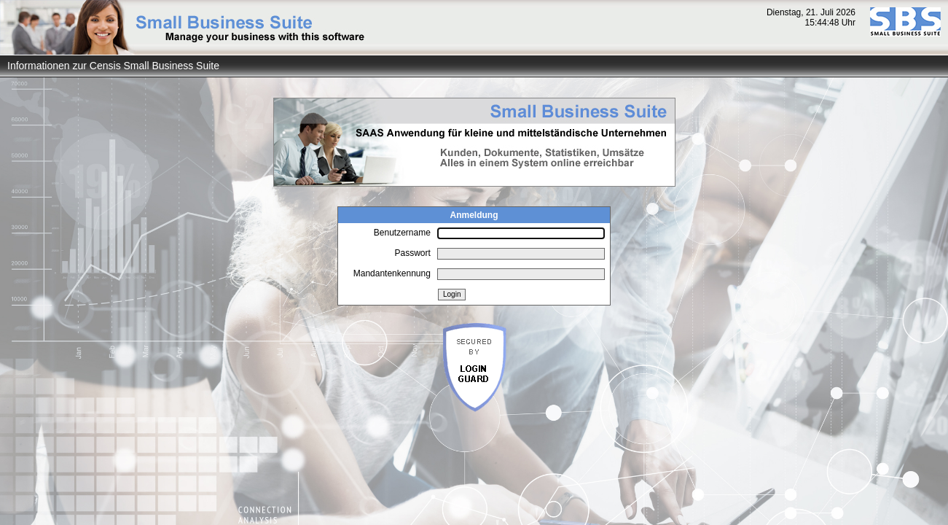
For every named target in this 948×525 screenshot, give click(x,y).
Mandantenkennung (392, 273)
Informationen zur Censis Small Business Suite (113, 65)
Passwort (412, 253)
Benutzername (402, 233)
